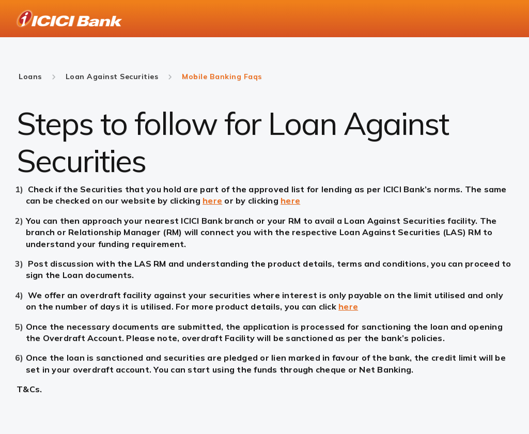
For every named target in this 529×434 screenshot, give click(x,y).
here (212, 200)
